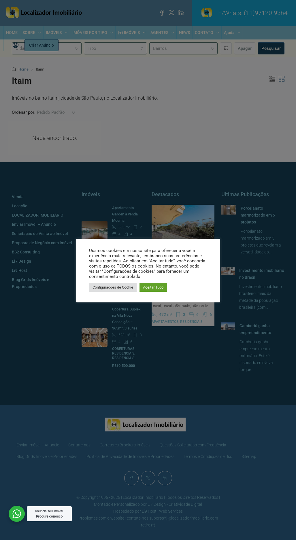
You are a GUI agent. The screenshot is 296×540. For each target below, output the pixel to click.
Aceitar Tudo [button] (153, 287)
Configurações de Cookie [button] (113, 287)
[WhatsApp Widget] (17, 514)
